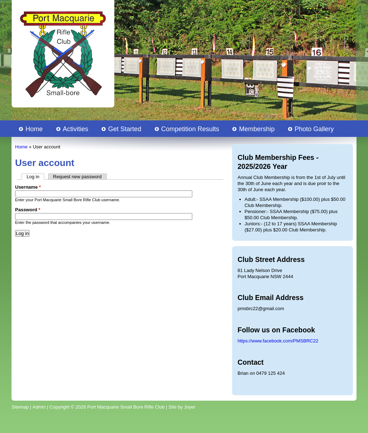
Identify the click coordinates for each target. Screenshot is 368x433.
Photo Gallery (314, 129)
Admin (39, 407)
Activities (75, 129)
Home (34, 129)
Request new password (77, 176)
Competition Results (190, 129)
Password (27, 209)
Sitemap (20, 407)
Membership (257, 129)
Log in (35, 176)
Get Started (124, 129)
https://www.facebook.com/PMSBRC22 (278, 341)
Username (28, 187)
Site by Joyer (182, 407)
